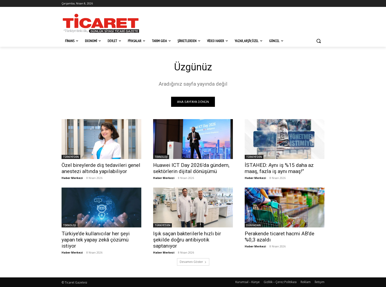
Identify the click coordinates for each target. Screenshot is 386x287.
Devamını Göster (193, 262)
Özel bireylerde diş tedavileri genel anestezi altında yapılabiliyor (101, 168)
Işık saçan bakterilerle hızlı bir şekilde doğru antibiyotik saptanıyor (187, 240)
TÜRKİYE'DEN (71, 157)
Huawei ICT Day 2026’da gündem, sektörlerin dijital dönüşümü (191, 168)
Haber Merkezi (72, 178)
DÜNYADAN (253, 225)
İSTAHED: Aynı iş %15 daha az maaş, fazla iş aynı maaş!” (279, 168)
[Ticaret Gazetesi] (101, 23)
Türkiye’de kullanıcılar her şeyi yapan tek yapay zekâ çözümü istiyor (96, 240)
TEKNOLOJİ (161, 157)
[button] (318, 41)
